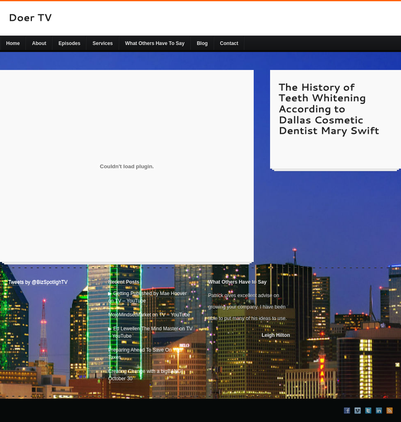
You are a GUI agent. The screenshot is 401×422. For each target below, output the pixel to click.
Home (13, 43)
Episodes (69, 43)
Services (102, 43)
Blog (202, 43)
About (39, 43)
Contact (229, 43)
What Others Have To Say (155, 43)
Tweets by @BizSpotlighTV (38, 282)
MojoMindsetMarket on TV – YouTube (149, 315)
